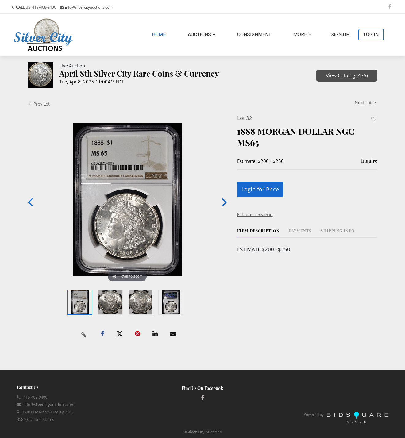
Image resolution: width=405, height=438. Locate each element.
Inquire (369, 161)
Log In (371, 34)
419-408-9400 (43, 7)
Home (160, 34)
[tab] (258, 233)
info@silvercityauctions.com (89, 7)
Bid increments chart (255, 214)
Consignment (254, 34)
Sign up (340, 34)
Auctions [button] (201, 34)
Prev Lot (39, 104)
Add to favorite (373, 118)
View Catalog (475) (347, 75)
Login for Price (260, 189)
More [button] (302, 34)
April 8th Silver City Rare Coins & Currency (139, 73)
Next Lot (365, 102)
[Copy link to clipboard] (84, 334)
